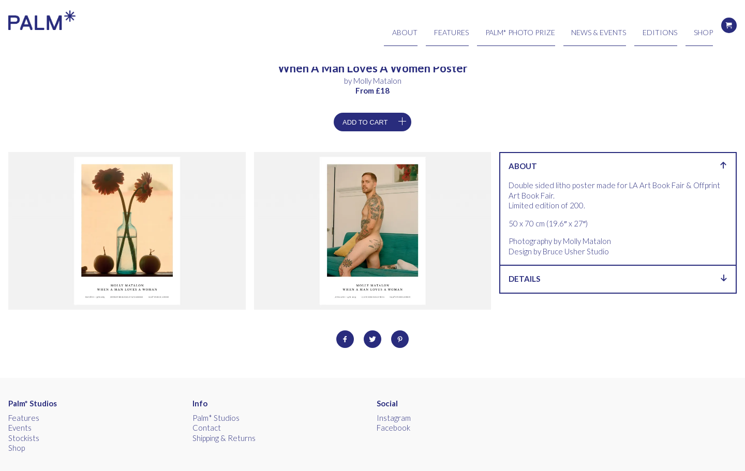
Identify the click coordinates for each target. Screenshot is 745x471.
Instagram (394, 417)
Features (516, 25)
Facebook (393, 427)
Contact (206, 427)
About (482, 25)
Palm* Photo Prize (568, 25)
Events (20, 427)
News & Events (628, 25)
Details (618, 278)
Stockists (23, 438)
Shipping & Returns (224, 438)
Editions (674, 25)
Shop (704, 25)
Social (387, 403)
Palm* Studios (32, 403)
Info (199, 403)
